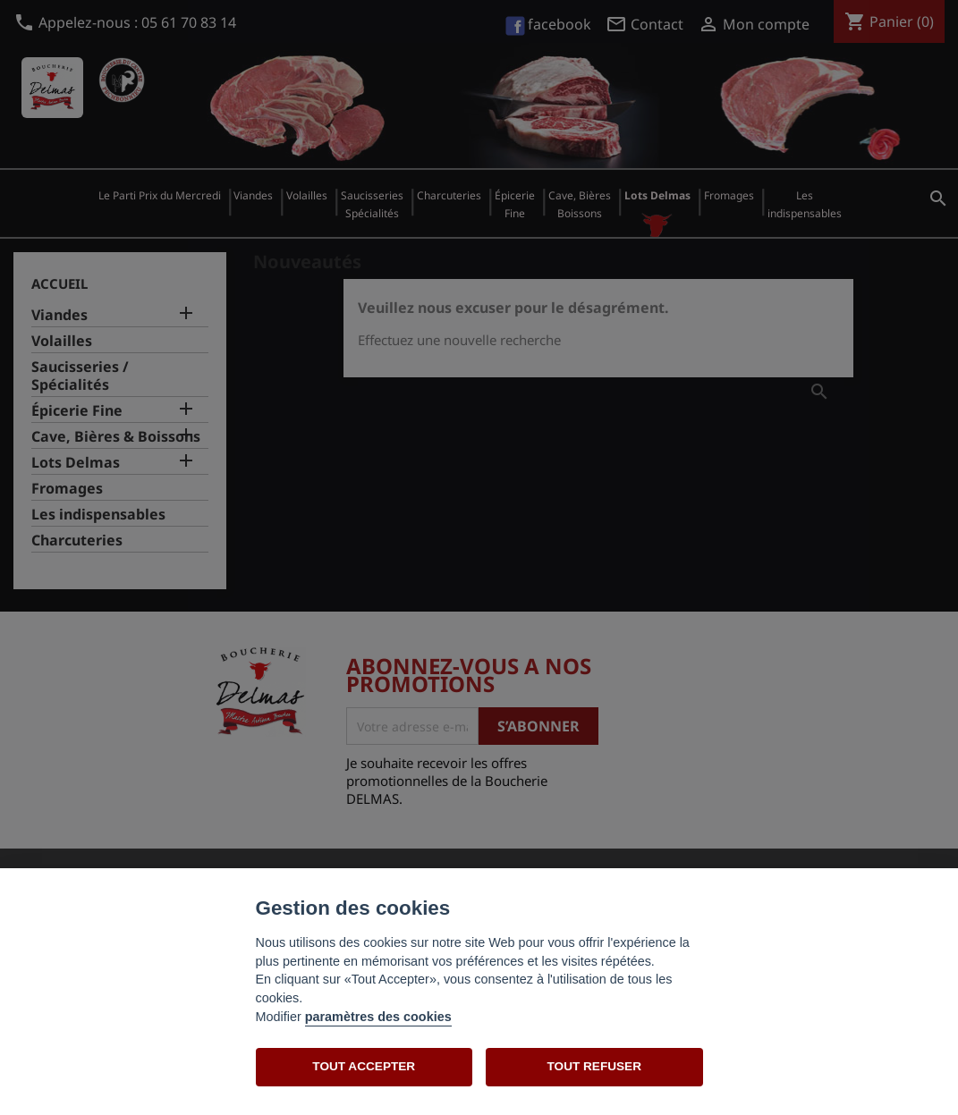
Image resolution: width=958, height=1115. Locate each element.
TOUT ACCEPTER (363, 1066)
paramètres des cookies (378, 1016)
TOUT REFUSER (594, 1066)
